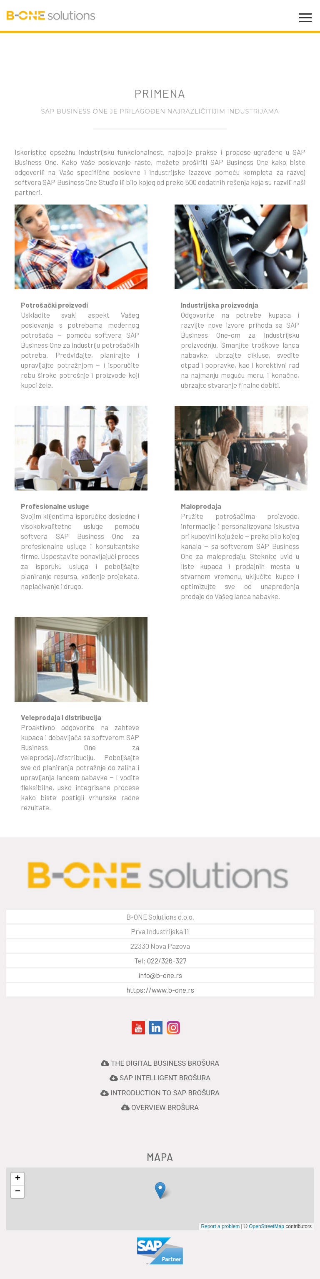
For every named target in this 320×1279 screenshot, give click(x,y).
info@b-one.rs (160, 975)
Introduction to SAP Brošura (164, 1093)
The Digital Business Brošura (164, 1063)
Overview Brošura (164, 1107)
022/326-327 (166, 960)
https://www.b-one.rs (160, 990)
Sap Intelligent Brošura (164, 1078)
